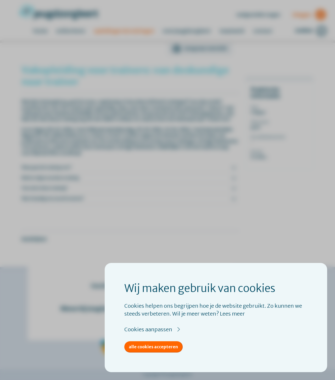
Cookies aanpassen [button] (148, 329)
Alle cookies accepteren (153, 346)
